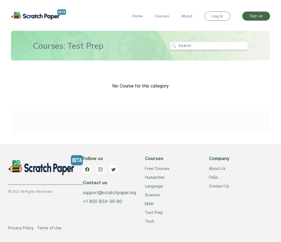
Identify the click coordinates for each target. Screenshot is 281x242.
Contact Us (219, 186)
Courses (162, 15)
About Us (217, 168)
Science (152, 195)
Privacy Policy (21, 228)
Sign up (256, 15)
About (186, 15)
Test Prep (154, 212)
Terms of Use (49, 228)
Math (149, 203)
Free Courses (157, 168)
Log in (217, 15)
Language (154, 186)
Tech (149, 221)
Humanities (155, 177)
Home (137, 15)
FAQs (213, 177)
